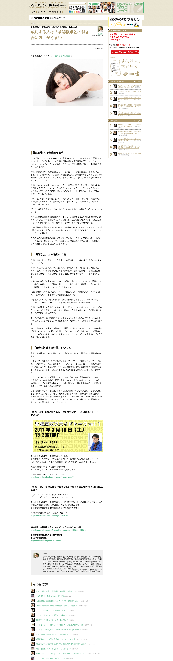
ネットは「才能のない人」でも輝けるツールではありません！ (58, 630)
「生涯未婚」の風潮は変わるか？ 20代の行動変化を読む (57, 601)
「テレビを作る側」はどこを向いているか (51, 658)
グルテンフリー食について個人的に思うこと (52, 610)
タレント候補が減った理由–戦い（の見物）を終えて (55, 591)
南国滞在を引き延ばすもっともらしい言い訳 (52, 620)
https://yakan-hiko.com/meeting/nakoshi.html (50, 516)
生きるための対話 (62, 56)
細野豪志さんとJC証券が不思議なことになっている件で (56, 639)
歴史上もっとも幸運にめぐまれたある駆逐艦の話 (53, 634)
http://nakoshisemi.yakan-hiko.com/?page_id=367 (52, 477)
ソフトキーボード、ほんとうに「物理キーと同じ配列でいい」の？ (60, 625)
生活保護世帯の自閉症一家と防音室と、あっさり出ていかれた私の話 (129, 106)
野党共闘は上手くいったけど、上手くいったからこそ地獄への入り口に (62, 654)
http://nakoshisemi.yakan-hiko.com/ (46, 541)
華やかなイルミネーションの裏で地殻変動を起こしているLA (129, 86)
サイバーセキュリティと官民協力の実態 (50, 615)
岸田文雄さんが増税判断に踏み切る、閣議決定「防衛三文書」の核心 (61, 644)
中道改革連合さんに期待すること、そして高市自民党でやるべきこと (129, 147)
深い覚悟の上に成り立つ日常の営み (129, 91)
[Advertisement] (67, 128)
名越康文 (100, 34)
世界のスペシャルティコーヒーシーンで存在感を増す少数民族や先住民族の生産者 (129, 113)
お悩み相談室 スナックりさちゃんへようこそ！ (53, 649)
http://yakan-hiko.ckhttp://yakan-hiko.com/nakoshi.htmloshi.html (58, 530)
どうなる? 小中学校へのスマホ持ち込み (50, 596)
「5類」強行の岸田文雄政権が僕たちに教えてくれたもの (56, 606)
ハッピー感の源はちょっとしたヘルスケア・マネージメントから (129, 98)
